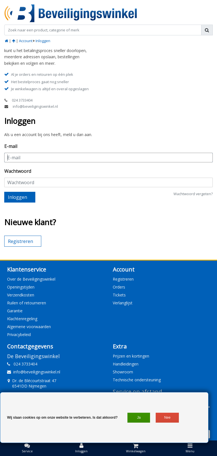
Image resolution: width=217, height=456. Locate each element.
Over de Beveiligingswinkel (31, 279)
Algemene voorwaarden (29, 326)
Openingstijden (20, 287)
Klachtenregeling (22, 318)
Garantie (15, 310)
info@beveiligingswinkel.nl (35, 106)
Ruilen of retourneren (26, 303)
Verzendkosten (20, 295)
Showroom (123, 372)
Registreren (123, 279)
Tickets (119, 295)
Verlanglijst (123, 303)
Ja (139, 418)
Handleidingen (125, 364)
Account (25, 40)
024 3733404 (22, 100)
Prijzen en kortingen (131, 356)
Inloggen (43, 40)
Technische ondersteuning (137, 379)
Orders (119, 287)
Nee (167, 418)
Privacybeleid (19, 334)
